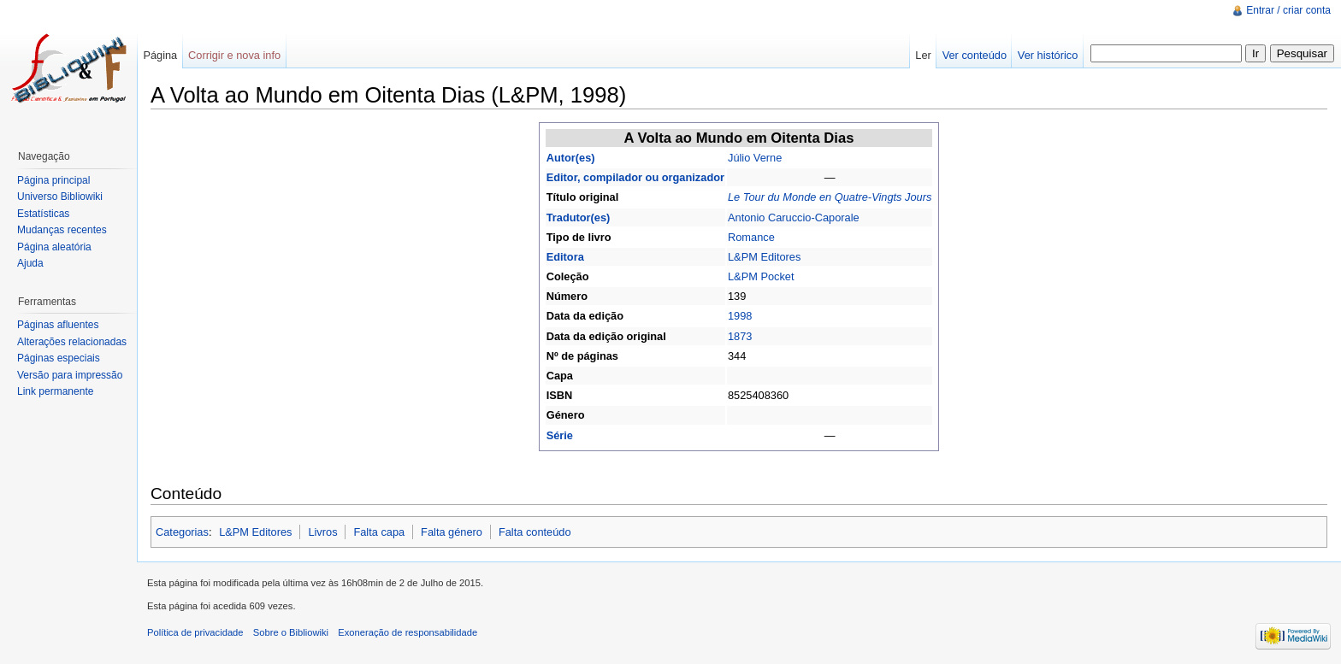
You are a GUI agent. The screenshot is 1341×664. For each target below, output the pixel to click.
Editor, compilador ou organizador (635, 177)
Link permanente (55, 391)
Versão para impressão (69, 375)
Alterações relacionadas (72, 342)
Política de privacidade (195, 632)
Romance (751, 237)
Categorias (182, 532)
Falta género (451, 532)
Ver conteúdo (974, 55)
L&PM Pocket (761, 276)
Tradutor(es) (578, 217)
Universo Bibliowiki (60, 197)
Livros (322, 532)
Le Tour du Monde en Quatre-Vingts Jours (829, 197)
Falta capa (379, 532)
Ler (923, 55)
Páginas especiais (58, 358)
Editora (565, 256)
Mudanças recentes (62, 230)
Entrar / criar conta (1288, 10)
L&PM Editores (764, 256)
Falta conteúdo (535, 532)
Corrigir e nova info (234, 55)
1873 (740, 336)
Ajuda (30, 263)
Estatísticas (43, 214)
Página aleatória (54, 247)
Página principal (53, 180)
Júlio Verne (755, 157)
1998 (740, 315)
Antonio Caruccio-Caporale (794, 217)
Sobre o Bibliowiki (290, 632)
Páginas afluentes (57, 325)
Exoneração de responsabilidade (407, 632)
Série (559, 435)
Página (160, 55)
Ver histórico (1048, 55)
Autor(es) (570, 157)
